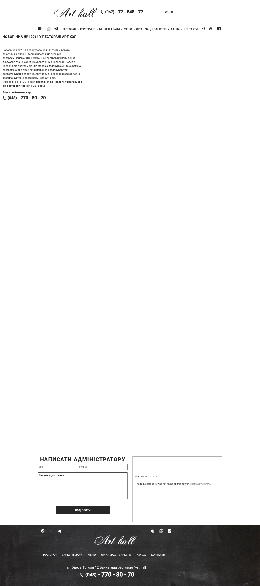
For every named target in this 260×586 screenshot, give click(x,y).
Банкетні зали (109, 29)
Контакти (191, 29)
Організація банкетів (151, 29)
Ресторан (69, 29)
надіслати (83, 510)
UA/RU (169, 11)
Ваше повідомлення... (83, 485)
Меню (128, 29)
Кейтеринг (87, 29)
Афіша (175, 29)
